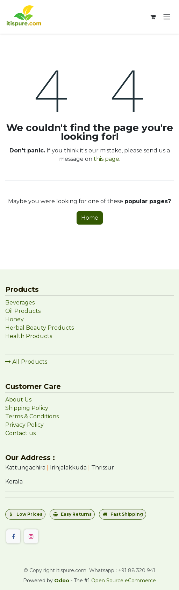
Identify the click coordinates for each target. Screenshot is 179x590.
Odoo (62, 580)
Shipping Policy (26, 408)
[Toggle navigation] (167, 17)
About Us (18, 399)
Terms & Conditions (32, 416)
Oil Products (23, 311)
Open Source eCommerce (123, 580)
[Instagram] (31, 536)
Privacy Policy (24, 424)
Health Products (28, 336)
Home (89, 217)
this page (106, 159)
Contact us (20, 433)
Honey (15, 319)
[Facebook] (13, 536)
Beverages (20, 302)
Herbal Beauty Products (39, 327)
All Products (26, 361)
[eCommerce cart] (153, 17)
